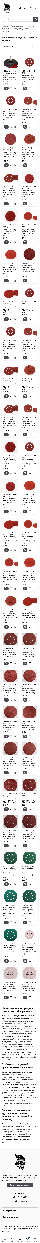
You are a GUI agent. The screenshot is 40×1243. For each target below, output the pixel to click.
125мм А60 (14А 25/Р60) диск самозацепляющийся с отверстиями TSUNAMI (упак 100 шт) (29, 949)
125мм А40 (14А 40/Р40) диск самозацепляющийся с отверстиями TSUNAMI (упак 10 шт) (29, 307)
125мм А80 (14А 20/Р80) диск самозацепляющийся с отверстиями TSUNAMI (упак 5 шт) (29, 114)
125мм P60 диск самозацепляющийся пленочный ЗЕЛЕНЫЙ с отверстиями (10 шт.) (29, 872)
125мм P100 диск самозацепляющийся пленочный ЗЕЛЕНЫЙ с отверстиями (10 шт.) (10, 910)
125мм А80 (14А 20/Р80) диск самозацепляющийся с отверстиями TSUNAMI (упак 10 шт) (29, 345)
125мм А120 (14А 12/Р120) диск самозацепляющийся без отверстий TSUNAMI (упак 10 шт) (29, 615)
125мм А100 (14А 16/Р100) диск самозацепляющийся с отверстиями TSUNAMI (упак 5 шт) (29, 153)
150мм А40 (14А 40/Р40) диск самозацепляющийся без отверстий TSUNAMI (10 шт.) (29, 689)
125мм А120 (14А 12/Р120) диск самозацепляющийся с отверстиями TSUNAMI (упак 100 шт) (10, 384)
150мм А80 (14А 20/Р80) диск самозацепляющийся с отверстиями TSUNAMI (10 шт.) (29, 986)
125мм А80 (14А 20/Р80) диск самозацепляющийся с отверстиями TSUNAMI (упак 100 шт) (29, 422)
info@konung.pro (20, 1201)
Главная (5, 26)
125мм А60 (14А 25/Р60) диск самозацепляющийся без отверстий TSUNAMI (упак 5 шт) (10, 230)
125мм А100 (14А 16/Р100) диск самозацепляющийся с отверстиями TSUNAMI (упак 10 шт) (29, 384)
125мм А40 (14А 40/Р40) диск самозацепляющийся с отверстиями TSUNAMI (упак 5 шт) (29, 76)
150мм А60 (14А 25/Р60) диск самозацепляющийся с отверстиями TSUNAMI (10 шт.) (10, 834)
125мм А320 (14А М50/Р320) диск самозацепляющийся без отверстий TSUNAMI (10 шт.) (29, 267)
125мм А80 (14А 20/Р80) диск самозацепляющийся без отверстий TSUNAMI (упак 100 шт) (10, 576)
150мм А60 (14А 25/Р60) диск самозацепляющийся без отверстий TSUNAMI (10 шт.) (10, 725)
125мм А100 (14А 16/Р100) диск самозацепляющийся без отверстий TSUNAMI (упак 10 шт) (29, 576)
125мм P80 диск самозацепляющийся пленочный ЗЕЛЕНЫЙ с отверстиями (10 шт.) (29, 910)
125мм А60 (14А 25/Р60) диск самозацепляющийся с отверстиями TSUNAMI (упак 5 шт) (10, 114)
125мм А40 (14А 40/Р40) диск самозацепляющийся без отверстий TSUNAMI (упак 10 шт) (10, 499)
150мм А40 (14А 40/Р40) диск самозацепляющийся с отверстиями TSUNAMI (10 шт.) (29, 798)
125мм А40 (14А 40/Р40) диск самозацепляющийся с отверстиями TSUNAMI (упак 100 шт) (29, 461)
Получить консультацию (20, 1185)
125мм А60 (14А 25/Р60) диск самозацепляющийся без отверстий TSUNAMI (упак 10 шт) (10, 461)
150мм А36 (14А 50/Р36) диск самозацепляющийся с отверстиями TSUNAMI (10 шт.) (10, 798)
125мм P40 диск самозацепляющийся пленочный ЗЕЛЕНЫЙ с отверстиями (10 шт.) (10, 872)
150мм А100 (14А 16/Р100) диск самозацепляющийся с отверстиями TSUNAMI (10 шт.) (29, 834)
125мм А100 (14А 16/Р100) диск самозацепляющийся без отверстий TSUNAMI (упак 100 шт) (29, 499)
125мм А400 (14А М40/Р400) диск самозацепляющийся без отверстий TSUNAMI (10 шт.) (10, 152)
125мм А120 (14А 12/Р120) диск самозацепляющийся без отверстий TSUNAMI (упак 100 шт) (10, 538)
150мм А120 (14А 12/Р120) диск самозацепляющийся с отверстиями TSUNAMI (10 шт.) (10, 986)
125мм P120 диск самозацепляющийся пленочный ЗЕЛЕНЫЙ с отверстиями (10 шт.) (10, 949)
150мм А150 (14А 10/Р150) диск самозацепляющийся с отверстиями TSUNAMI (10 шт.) (29, 652)
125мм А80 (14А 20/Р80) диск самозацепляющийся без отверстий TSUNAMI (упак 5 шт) (29, 230)
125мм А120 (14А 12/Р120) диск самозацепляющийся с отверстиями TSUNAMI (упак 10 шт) (10, 422)
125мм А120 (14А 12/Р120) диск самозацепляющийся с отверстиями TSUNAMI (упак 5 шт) (10, 191)
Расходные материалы (20, 26)
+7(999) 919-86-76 (20, 1197)
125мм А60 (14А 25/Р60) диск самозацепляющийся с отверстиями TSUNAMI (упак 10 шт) (10, 345)
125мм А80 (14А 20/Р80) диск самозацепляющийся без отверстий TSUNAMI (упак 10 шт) (29, 538)
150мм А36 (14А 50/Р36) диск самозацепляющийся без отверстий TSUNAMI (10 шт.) (10, 689)
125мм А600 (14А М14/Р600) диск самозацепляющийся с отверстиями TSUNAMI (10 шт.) (10, 652)
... (33, 26)
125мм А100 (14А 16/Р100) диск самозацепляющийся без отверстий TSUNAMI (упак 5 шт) (10, 268)
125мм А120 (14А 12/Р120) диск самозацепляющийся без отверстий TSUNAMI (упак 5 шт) (10, 307)
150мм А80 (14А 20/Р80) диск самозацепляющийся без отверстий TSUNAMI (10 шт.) (29, 725)
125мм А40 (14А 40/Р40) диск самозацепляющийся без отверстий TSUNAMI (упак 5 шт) (29, 191)
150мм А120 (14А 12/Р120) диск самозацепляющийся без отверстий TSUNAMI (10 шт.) (29, 761)
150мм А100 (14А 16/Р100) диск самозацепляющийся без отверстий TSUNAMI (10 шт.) (10, 761)
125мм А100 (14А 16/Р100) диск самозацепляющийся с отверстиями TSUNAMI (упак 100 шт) (10, 615)
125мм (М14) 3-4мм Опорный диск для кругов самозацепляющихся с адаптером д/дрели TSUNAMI (10, 76)
